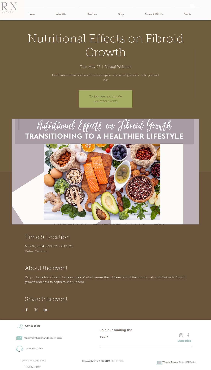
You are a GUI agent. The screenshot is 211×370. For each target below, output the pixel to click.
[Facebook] (188, 335)
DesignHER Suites (187, 362)
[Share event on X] (36, 309)
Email (103, 337)
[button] (192, 5)
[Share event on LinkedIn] (45, 309)
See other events (105, 101)
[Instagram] (181, 335)
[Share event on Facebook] (27, 309)
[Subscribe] (184, 341)
